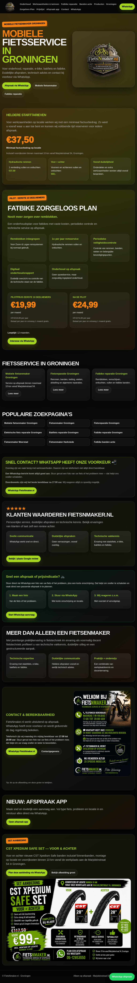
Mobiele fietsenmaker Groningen (20, 423)
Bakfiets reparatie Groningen (64, 432)
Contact (65, 9)
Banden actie (85, 4)
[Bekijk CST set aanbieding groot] (68, 920)
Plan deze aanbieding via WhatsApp (26, 872)
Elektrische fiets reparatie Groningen (23, 432)
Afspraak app (52, 9)
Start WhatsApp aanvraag (21, 615)
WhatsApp (76, 9)
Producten (99, 4)
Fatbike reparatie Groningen (108, 432)
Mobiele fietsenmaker (46, 85)
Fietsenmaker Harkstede (61, 442)
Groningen (111, 4)
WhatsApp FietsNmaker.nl (21, 490)
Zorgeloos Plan (27, 9)
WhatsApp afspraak (122, 977)
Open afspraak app (18, 822)
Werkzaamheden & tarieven (46, 4)
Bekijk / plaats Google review (23, 559)
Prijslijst (40, 9)
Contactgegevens (50, 751)
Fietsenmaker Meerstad (16, 442)
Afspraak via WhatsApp (16, 85)
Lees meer (13, 393)
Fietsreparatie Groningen (106, 423)
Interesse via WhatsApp (22, 341)
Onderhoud (25, 4)
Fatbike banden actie (104, 442)
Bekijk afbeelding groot (63, 872)
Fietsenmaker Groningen (61, 423)
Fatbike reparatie (69, 4)
